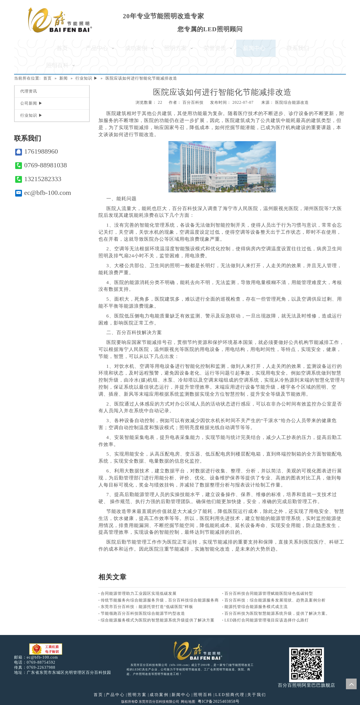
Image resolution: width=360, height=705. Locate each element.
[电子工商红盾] (45, 649)
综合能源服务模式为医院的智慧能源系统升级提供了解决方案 (158, 620)
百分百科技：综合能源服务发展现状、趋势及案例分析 (275, 600)
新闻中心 (181, 695)
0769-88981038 (41, 165)
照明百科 (203, 695)
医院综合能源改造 (292, 102)
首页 (98, 695)
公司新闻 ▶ (31, 103)
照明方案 (137, 695)
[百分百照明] (60, 20)
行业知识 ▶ (31, 115)
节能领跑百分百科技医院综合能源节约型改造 (143, 613)
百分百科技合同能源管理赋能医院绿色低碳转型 (268, 593)
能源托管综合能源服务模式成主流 (256, 607)
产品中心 (115, 695)
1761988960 (36, 151)
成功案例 (159, 695)
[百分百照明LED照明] (194, 650)
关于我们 (256, 695)
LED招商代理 (229, 695)
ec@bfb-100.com (43, 193)
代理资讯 (28, 91)
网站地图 (188, 702)
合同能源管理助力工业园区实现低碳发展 (139, 593)
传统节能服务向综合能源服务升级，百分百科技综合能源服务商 (160, 600)
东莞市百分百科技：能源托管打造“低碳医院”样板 (147, 607)
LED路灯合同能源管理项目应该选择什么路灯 (266, 620)
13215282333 (38, 179)
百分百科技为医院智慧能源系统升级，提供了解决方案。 (277, 613)
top (351, 684)
